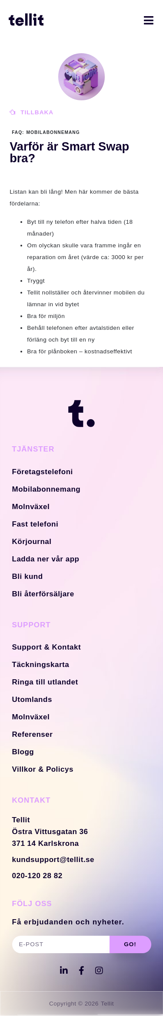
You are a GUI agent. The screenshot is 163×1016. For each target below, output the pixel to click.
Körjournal (32, 541)
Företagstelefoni (42, 472)
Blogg (23, 752)
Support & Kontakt (46, 647)
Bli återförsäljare (43, 594)
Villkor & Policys (42, 769)
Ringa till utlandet (45, 682)
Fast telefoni (35, 524)
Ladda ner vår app (46, 559)
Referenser (32, 734)
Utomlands (32, 699)
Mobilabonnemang (46, 489)
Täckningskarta (41, 664)
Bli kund (27, 576)
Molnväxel (31, 507)
